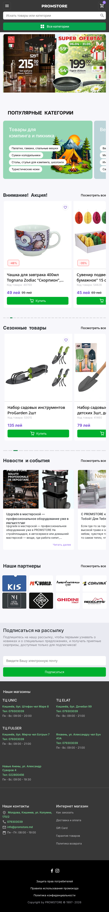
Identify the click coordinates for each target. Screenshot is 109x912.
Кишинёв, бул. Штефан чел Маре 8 (25, 706)
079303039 (12, 822)
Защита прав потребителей (54, 881)
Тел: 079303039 (13, 711)
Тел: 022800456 (13, 774)
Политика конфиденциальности (54, 895)
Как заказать (65, 812)
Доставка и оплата (68, 820)
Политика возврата (69, 843)
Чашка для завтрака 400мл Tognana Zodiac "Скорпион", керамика (38, 277)
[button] (4, 317)
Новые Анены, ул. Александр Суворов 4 (21, 768)
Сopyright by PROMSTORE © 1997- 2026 (54, 902)
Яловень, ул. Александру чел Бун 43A (78, 736)
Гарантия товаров (68, 835)
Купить (42, 300)
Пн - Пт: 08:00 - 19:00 (19, 833)
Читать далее (62, 544)
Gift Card (62, 828)
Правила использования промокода (54, 888)
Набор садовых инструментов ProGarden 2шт (42, 410)
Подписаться (54, 672)
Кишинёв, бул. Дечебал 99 (74, 706)
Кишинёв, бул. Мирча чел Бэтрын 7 (26, 734)
